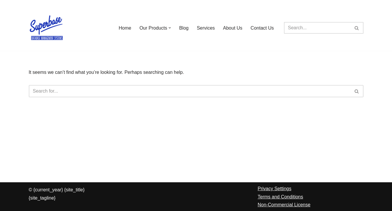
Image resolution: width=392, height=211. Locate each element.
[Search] (317, 28)
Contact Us (262, 27)
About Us (233, 27)
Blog (184, 27)
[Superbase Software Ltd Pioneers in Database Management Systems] (46, 27)
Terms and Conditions (280, 196)
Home (125, 27)
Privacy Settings (275, 188)
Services (206, 27)
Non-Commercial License (284, 204)
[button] (170, 28)
